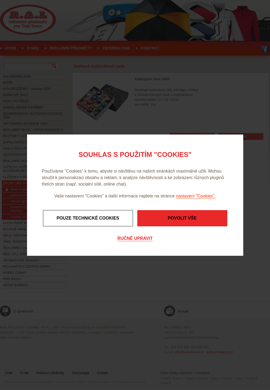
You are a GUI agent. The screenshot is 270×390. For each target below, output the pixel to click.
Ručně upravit (134, 238)
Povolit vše (182, 218)
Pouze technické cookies (87, 218)
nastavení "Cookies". (196, 196)
